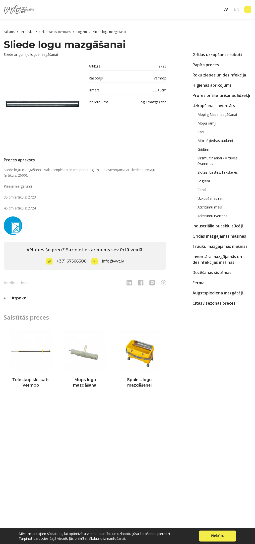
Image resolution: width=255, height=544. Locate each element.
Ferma (198, 282)
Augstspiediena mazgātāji (217, 293)
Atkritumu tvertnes (212, 215)
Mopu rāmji (206, 123)
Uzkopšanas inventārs (213, 105)
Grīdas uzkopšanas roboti (217, 54)
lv (225, 9)
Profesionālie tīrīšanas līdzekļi (221, 95)
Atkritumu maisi (210, 207)
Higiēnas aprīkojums (212, 85)
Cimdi (201, 189)
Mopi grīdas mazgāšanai (217, 114)
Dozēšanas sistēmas (211, 272)
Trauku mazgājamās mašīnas (220, 246)
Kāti (200, 132)
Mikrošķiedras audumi (215, 140)
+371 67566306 (71, 261)
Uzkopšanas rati (210, 198)
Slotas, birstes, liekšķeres (217, 172)
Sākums (9, 32)
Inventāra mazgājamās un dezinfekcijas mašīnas (217, 259)
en (236, 9)
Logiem (203, 181)
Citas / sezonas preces (214, 303)
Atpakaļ (19, 298)
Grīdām (203, 149)
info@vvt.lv (113, 261)
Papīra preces (205, 65)
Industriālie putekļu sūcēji (217, 226)
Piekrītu (217, 536)
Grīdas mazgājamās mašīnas (219, 236)
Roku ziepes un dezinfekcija (219, 75)
